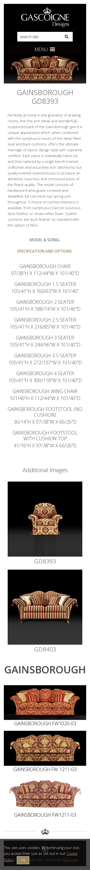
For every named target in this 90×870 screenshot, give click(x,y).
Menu (45, 49)
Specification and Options (44, 251)
